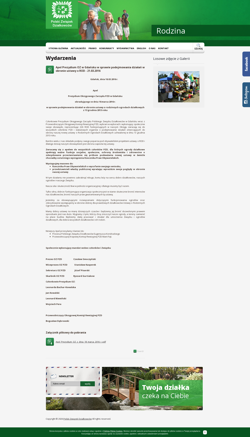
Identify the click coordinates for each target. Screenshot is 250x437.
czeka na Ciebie (166, 391)
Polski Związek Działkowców (77, 418)
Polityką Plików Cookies (112, 431)
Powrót (138, 351)
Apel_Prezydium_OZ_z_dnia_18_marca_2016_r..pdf (81, 341)
